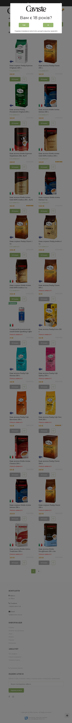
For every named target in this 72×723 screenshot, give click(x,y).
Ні (48, 25)
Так (23, 25)
